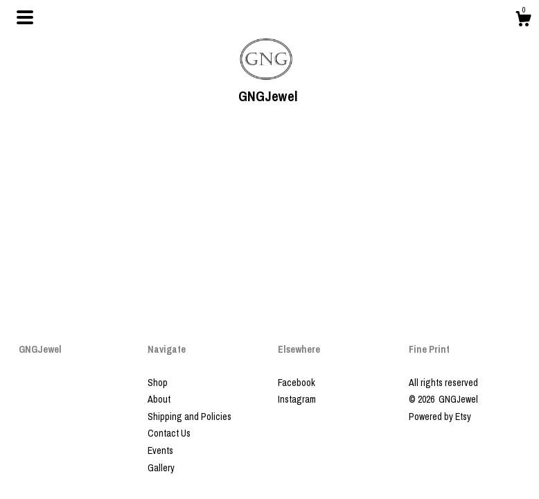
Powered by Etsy (440, 416)
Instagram (297, 399)
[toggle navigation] (25, 17)
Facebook (296, 382)
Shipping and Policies (189, 416)
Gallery (161, 468)
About (159, 399)
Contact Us (169, 433)
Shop (158, 382)
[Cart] (523, 20)
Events (160, 450)
